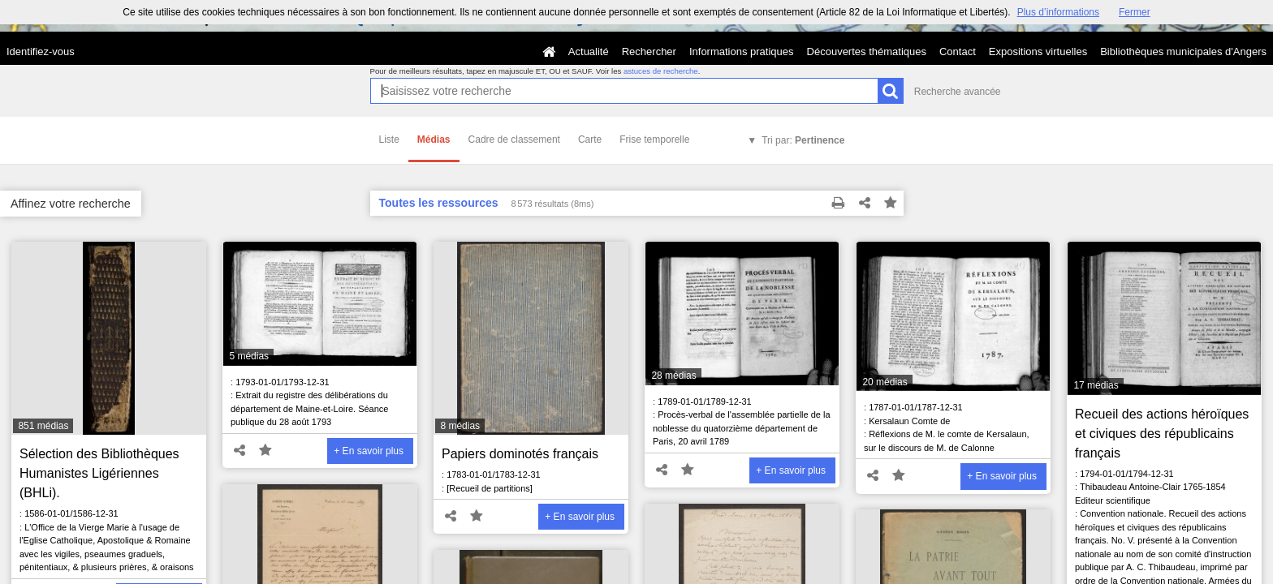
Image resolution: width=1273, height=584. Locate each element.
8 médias (460, 426)
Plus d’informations (1058, 12)
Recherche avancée (957, 91)
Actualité (588, 51)
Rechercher (649, 51)
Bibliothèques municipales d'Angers (1183, 51)
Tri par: (803, 140)
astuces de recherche (661, 71)
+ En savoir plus (368, 451)
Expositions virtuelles (1038, 51)
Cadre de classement (514, 139)
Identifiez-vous (40, 51)
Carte (590, 139)
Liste (389, 139)
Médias (434, 139)
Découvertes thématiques (866, 51)
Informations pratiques (741, 51)
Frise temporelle (654, 139)
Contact (957, 51)
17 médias (1095, 385)
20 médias (884, 382)
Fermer (1134, 12)
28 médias (673, 375)
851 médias (43, 426)
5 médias (249, 356)
